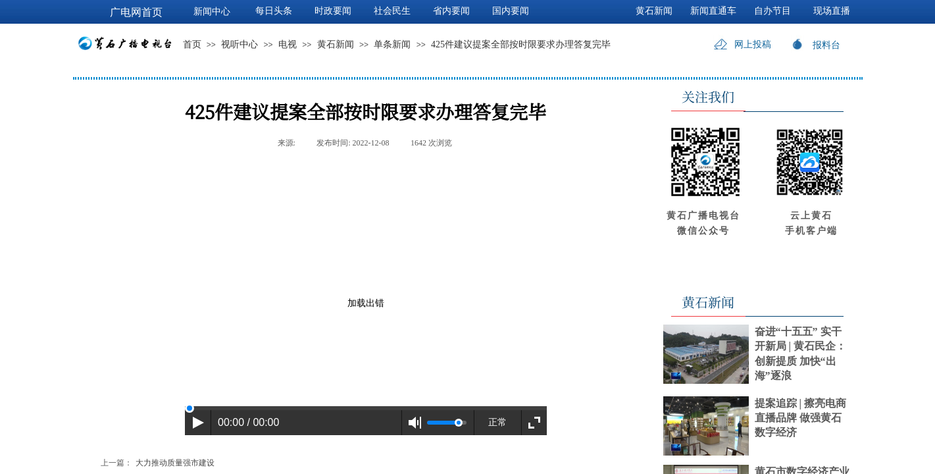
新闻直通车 (713, 11)
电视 (287, 44)
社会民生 (392, 11)
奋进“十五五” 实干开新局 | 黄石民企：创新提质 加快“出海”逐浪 (801, 353)
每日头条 (273, 11)
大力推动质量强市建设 (158, 463)
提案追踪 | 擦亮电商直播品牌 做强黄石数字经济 (801, 418)
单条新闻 (392, 44)
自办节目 (772, 11)
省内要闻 (451, 11)
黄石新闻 (335, 44)
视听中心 (239, 44)
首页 (192, 44)
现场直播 (831, 11)
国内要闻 (510, 11)
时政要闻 (333, 11)
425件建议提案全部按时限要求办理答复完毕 (521, 44)
